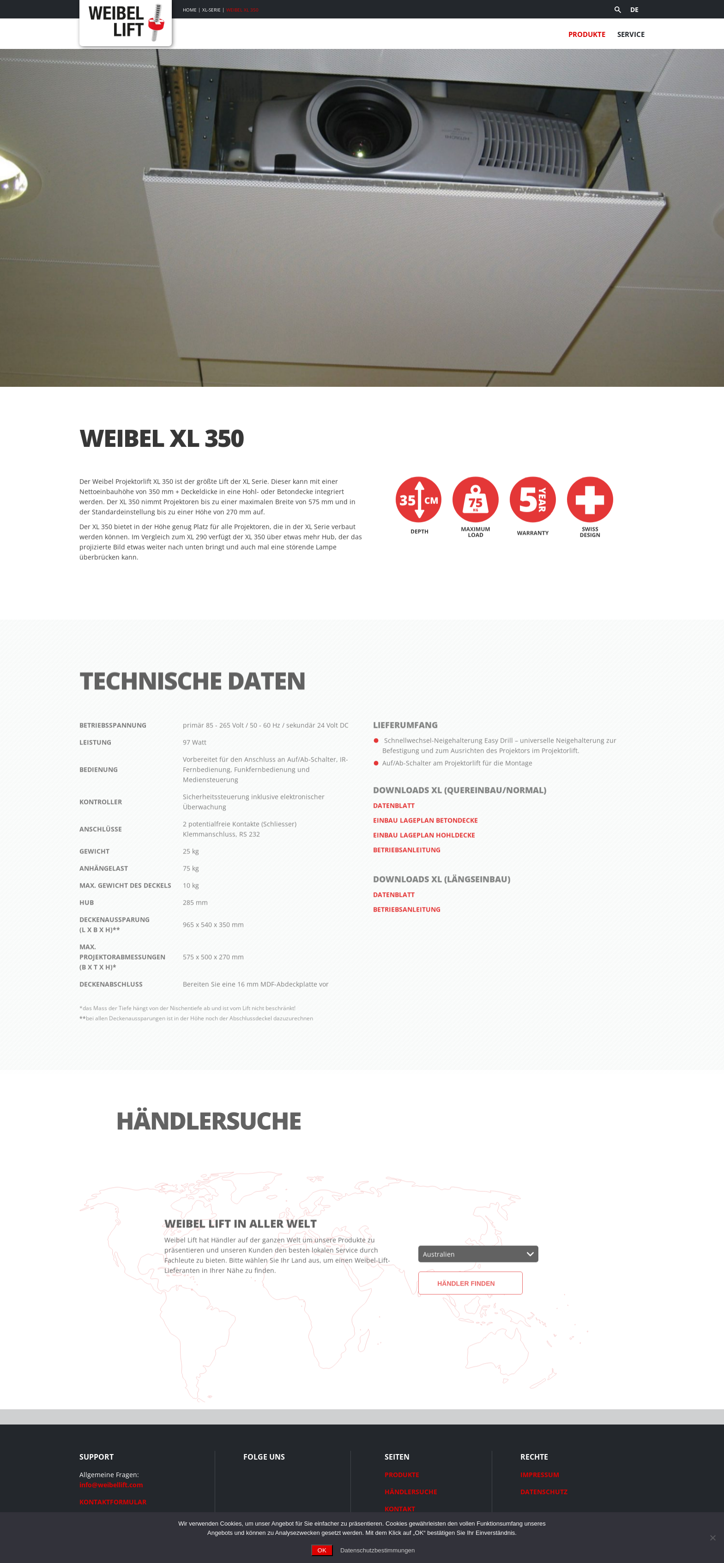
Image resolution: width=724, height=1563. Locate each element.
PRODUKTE (402, 1474)
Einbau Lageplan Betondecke (425, 845)
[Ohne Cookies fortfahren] (712, 1537)
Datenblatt (394, 830)
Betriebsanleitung (406, 874)
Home (190, 9)
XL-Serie (211, 9)
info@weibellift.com (111, 1484)
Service (631, 34)
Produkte (586, 34)
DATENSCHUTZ (543, 1491)
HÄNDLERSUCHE (411, 1491)
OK (322, 1550)
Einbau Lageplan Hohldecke (424, 859)
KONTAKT (400, 1508)
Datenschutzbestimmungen (377, 1550)
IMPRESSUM (539, 1474)
